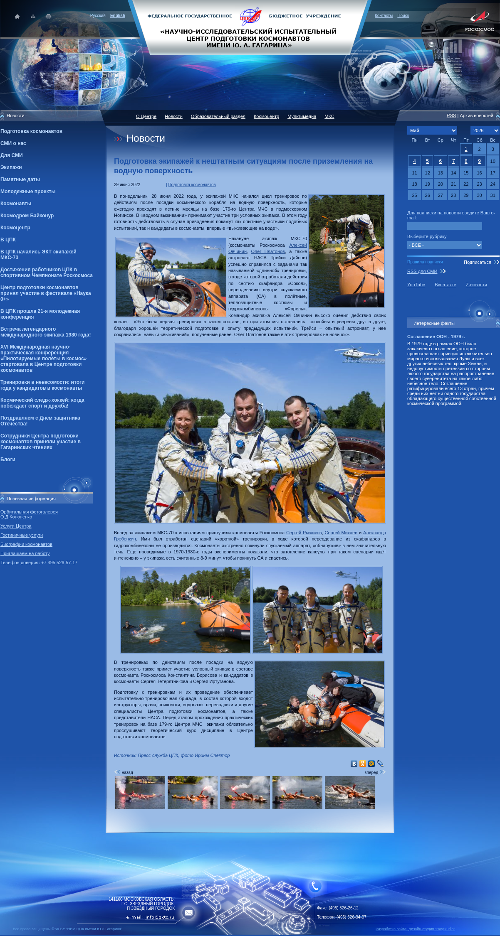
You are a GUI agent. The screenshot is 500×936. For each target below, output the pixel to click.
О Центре (146, 116)
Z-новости (476, 284)
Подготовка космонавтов (31, 131)
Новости (174, 116)
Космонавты (15, 203)
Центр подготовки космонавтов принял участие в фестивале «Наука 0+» (45, 293)
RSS (451, 115)
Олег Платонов (268, 251)
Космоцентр (15, 228)
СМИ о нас (13, 143)
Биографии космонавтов (26, 544)
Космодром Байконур (27, 216)
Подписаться (477, 262)
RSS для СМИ (422, 271)
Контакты (384, 15)
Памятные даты (20, 179)
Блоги (7, 459)
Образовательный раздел (218, 116)
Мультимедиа (301, 116)
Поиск (403, 15)
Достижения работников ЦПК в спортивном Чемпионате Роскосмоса (46, 272)
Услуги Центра (16, 525)
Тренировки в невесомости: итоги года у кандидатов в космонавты (42, 385)
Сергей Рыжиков (304, 532)
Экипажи (11, 167)
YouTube (416, 284)
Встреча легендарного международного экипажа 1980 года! (45, 332)
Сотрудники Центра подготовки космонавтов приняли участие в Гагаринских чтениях (40, 441)
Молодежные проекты (28, 191)
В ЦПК (8, 240)
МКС (329, 116)
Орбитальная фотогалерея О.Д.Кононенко (29, 514)
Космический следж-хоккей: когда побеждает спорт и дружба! (42, 403)
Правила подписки (425, 262)
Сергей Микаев (341, 532)
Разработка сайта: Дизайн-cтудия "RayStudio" (415, 929)
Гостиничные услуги (21, 535)
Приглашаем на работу (25, 553)
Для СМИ (11, 155)
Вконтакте (445, 284)
